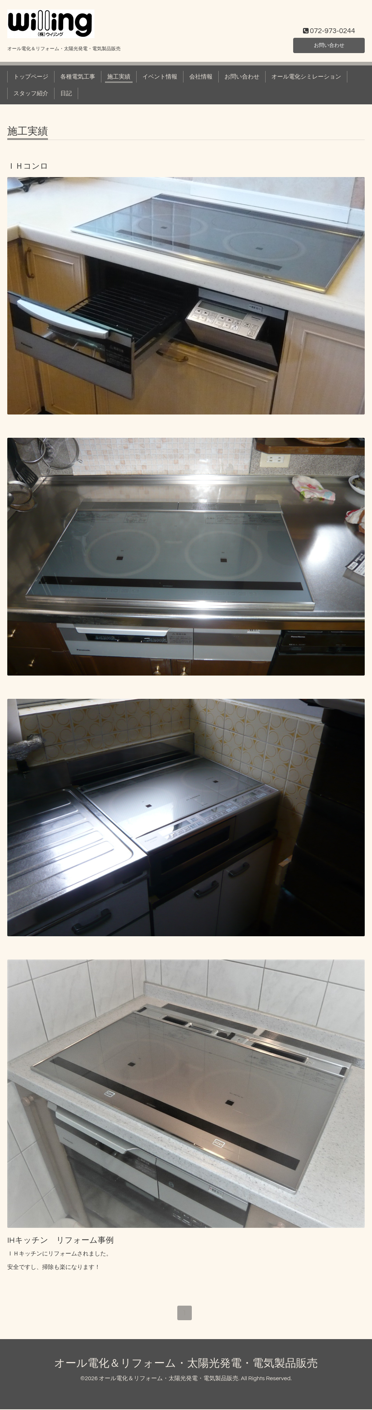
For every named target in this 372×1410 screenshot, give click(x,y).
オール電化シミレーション (306, 77)
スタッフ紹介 (30, 93)
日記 (66, 93)
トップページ (30, 77)
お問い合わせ (329, 45)
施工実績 (118, 77)
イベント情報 (159, 77)
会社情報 (201, 77)
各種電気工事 (77, 77)
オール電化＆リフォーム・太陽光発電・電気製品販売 (186, 1364)
